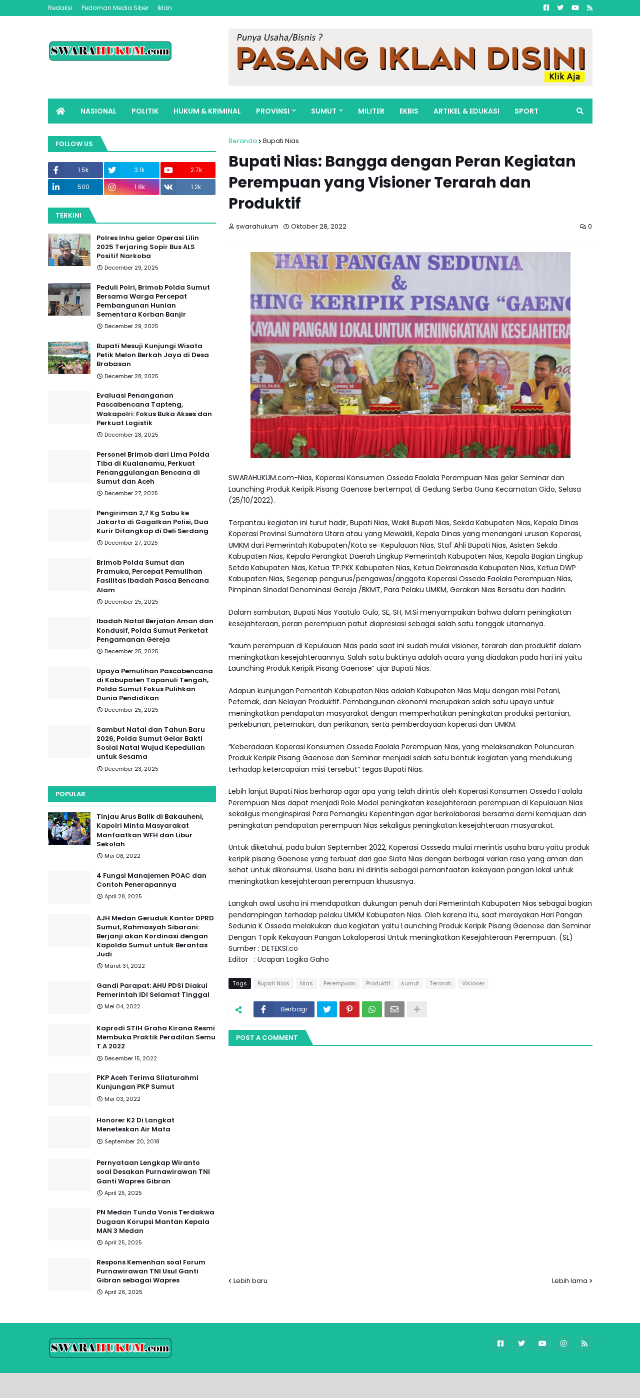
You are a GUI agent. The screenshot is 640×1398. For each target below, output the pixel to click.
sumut (410, 983)
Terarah (441, 983)
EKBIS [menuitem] (409, 111)
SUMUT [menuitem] (323, 111)
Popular (71, 794)
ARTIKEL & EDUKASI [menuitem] (467, 111)
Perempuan (340, 983)
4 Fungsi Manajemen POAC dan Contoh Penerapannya (151, 880)
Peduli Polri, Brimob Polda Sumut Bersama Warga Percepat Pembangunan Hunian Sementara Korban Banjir (153, 301)
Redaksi (60, 8)
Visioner (473, 983)
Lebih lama (570, 1280)
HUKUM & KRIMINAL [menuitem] (207, 111)
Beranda (242, 141)
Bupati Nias (281, 141)
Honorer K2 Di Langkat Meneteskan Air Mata (135, 1125)
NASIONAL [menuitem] (98, 111)
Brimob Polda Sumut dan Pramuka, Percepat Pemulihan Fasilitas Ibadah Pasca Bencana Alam (152, 576)
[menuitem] (60, 111)
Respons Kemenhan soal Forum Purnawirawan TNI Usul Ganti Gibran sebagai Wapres (151, 1271)
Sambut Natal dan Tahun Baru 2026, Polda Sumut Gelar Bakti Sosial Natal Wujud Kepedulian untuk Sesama (150, 743)
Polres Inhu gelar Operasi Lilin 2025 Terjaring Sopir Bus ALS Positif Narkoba (147, 247)
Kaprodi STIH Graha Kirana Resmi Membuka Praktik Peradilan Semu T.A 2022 (156, 1037)
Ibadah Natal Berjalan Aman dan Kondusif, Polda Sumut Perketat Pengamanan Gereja (155, 630)
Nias (306, 983)
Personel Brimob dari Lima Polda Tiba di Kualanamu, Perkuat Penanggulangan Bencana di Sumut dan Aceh (153, 468)
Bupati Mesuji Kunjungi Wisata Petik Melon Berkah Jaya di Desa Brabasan (152, 355)
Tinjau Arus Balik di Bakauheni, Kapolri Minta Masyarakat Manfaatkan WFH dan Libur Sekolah (150, 830)
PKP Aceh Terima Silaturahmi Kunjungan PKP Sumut (147, 1082)
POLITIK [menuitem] (145, 111)
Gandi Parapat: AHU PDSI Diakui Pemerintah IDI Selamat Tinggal (153, 990)
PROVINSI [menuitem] (273, 111)
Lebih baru (251, 1280)
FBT (170, 1385)
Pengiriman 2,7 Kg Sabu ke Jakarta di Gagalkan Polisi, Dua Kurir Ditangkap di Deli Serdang (152, 522)
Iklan (165, 8)
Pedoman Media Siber (115, 8)
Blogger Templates (117, 1385)
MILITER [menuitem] (371, 111)
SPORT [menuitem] (526, 111)
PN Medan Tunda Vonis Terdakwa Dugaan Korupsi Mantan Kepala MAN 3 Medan (155, 1221)
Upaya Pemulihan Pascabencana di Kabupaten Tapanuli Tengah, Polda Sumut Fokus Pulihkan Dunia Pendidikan (154, 685)
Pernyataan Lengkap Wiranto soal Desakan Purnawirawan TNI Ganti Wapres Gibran (153, 1171)
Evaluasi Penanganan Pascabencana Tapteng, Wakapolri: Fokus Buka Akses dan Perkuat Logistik (154, 409)
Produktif (378, 983)
